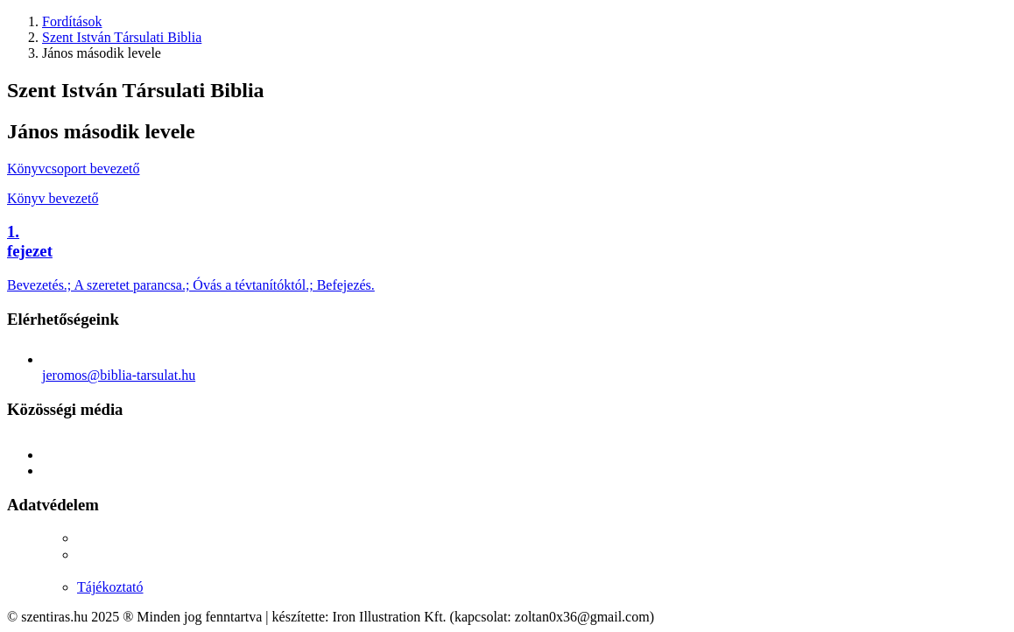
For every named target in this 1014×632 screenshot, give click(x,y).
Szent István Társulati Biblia (121, 37)
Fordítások (72, 21)
